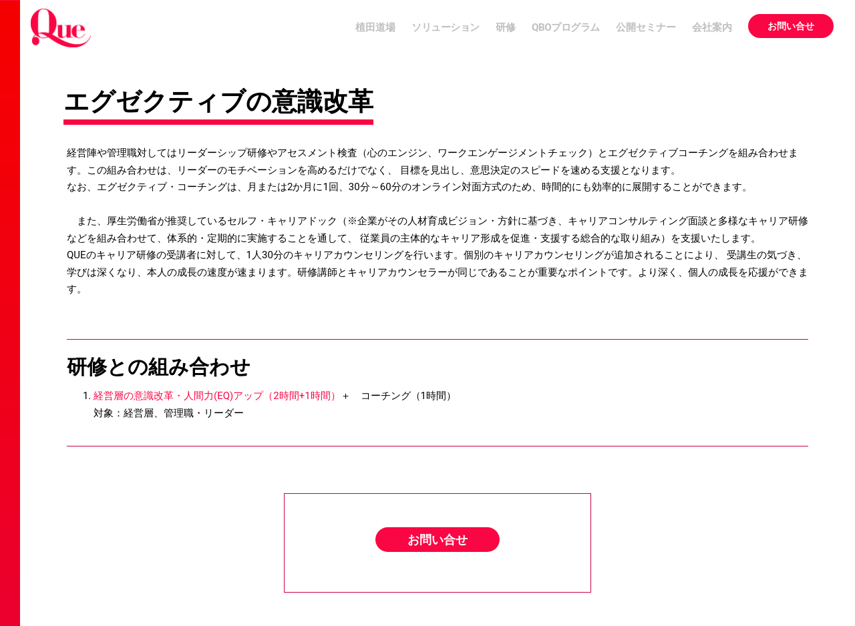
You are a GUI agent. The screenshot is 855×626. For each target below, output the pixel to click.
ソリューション (445, 27)
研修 (506, 27)
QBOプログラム (566, 27)
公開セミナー (646, 27)
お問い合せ (790, 26)
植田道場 (375, 27)
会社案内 (712, 27)
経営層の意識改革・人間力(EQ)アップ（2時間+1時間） (217, 396)
